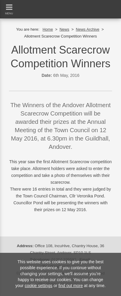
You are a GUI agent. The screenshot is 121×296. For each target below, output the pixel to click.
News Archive (87, 29)
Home (47, 29)
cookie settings (39, 285)
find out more (70, 285)
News (64, 29)
